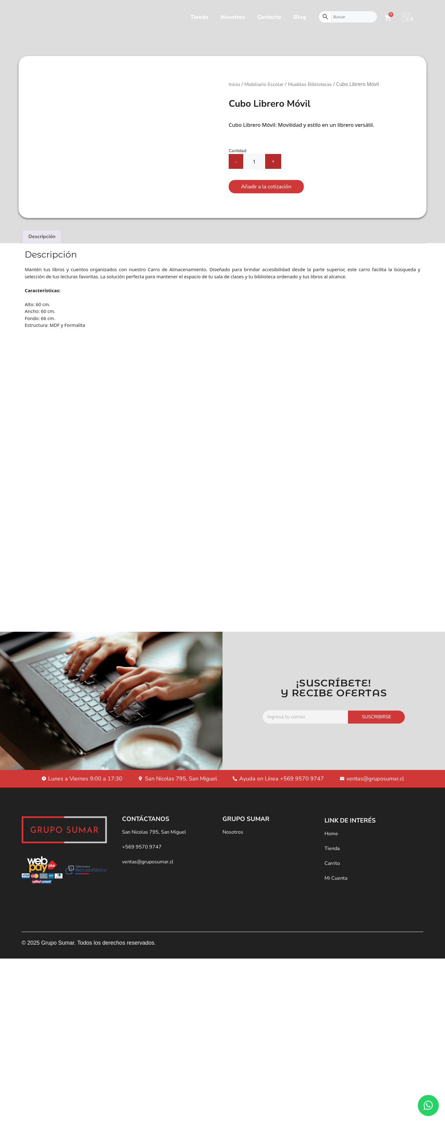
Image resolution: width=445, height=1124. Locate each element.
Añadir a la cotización (266, 186)
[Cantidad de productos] (254, 161)
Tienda (199, 17)
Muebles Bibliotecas (310, 84)
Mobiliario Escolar (264, 84)
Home (331, 825)
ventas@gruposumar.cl (147, 853)
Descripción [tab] (41, 236)
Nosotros (233, 17)
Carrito (332, 855)
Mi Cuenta (335, 869)
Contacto (269, 17)
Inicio (234, 84)
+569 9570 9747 (142, 838)
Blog (300, 17)
